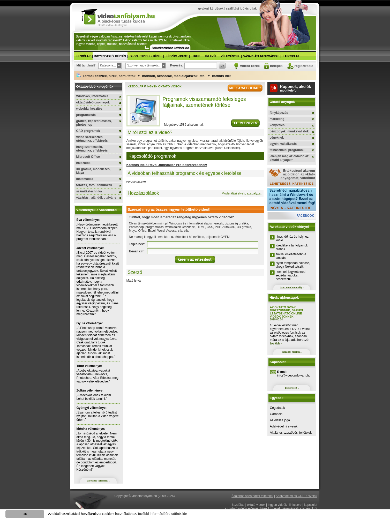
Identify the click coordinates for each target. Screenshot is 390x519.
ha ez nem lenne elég (291, 287)
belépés (276, 66)
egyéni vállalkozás (283, 144)
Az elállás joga (280, 420)
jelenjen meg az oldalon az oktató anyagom (289, 158)
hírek (195, 56)
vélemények (230, 56)
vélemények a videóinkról (299, 508)
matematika (84, 179)
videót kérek (250, 66)
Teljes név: (137, 244)
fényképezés (279, 113)
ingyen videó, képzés (110, 56)
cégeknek (277, 137)
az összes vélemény (97, 480)
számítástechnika (89, 191)
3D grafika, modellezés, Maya (93, 171)
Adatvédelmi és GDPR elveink (296, 496)
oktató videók (256, 505)
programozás (86, 115)
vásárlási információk (261, 56)
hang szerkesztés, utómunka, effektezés (92, 148)
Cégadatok (277, 408)
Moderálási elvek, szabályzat (241, 193)
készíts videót (177, 56)
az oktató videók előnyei (241, 508)
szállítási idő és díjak (241, 8)
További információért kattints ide (162, 514)
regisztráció (304, 66)
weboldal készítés (89, 108)
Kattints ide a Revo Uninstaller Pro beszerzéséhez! (166, 165)
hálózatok (83, 163)
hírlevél (210, 56)
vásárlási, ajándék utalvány (96, 197)
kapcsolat (291, 56)
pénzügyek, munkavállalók (289, 131)
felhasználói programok (287, 150)
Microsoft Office (88, 157)
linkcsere (295, 505)
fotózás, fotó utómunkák (94, 185)
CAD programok (88, 131)
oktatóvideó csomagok (93, 102)
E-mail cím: (137, 251)
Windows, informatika (92, 96)
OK (25, 514)
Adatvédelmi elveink (284, 426)
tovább (275, 343)
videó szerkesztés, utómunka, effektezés (92, 138)
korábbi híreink (291, 351)
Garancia (276, 414)
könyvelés (277, 125)
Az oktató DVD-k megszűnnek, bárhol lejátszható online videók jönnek (287, 312)
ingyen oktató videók (164, 86)
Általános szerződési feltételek (291, 432)
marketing (277, 119)
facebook (305, 215)
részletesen (291, 387)
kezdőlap (83, 56)
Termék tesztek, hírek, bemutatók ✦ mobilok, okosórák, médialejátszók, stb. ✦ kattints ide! (154, 75)
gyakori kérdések (210, 8)
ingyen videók (277, 505)
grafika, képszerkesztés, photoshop (94, 122)
